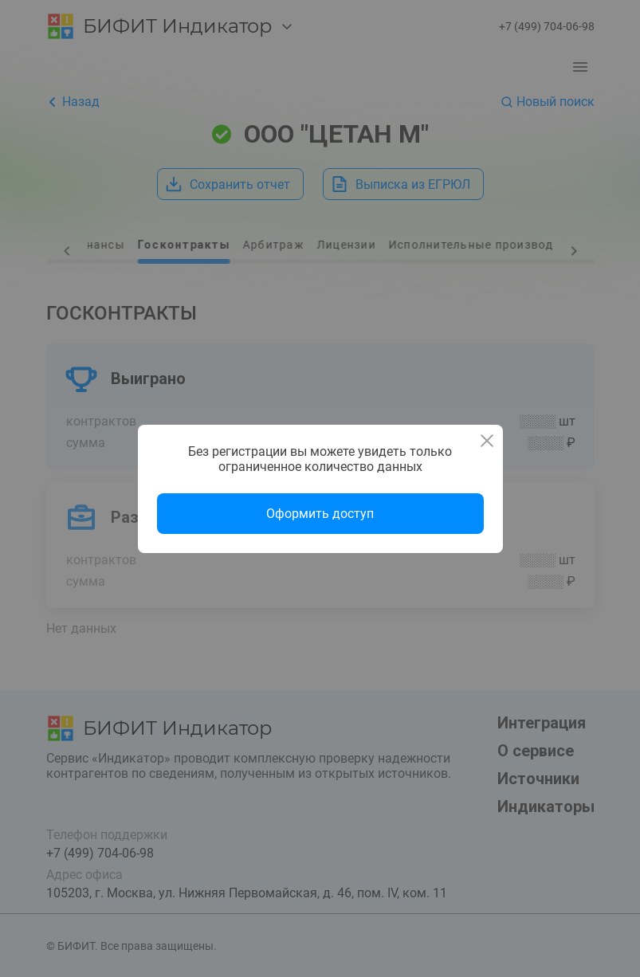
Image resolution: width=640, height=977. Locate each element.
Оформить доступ (320, 513)
